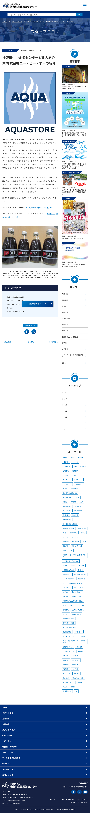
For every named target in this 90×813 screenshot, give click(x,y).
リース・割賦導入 (68, 579)
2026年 (64, 393)
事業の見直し (76, 614)
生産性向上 (66, 574)
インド (74, 475)
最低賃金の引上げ (68, 682)
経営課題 (81, 605)
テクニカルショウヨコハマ (71, 537)
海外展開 (66, 678)
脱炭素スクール (68, 647)
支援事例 (6, 724)
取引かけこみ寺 (77, 592)
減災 (75, 588)
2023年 (64, 411)
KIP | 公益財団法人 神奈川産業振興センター (20, 5)
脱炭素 (65, 458)
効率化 (80, 682)
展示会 (83, 533)
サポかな (65, 349)
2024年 (64, 405)
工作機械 (82, 636)
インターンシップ (68, 651)
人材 (81, 502)
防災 (81, 588)
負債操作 (66, 665)
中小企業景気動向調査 (11, 758)
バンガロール (78, 480)
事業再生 (78, 506)
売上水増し (75, 660)
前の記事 (7, 342)
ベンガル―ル (67, 484)
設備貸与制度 (67, 691)
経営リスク (66, 673)
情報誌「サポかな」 (10, 747)
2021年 (64, 423)
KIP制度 (81, 565)
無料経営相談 (82, 528)
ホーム (5, 707)
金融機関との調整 (68, 619)
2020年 (64, 429)
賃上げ (65, 687)
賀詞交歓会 (73, 533)
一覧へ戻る (30, 342)
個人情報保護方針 (68, 799)
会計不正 (75, 669)
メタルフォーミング (69, 636)
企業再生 (65, 330)
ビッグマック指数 (78, 678)
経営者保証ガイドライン (70, 627)
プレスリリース (8, 752)
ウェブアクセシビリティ (80, 802)
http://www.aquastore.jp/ (37, 207)
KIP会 (64, 363)
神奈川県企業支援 (68, 570)
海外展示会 (74, 488)
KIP (76, 691)
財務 (75, 466)
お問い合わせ (7, 775)
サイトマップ (55, 799)
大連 (64, 550)
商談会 (65, 502)
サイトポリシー (83, 799)
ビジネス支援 (7, 713)
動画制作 (76, 673)
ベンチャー (66, 318)
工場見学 (74, 502)
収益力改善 (66, 511)
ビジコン (66, 592)
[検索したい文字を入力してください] (42, 14)
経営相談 (65, 294)
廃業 (64, 605)
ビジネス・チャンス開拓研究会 (72, 356)
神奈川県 (75, 515)
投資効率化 (81, 579)
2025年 (64, 399)
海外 (84, 542)
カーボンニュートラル (78, 458)
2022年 (64, 417)
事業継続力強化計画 (75, 583)
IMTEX (65, 488)
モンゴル (79, 647)
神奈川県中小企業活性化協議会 (73, 601)
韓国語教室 (75, 542)
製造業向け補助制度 (80, 574)
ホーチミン (66, 480)
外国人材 (66, 462)
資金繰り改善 (78, 511)
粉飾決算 (66, 656)
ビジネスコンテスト (69, 565)
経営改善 (66, 515)
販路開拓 (65, 300)
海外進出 (65, 306)
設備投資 (65, 312)
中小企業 (80, 651)
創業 (77, 497)
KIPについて (7, 735)
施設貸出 (6, 718)
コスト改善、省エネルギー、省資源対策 (74, 641)
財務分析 (66, 660)
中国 (70, 550)
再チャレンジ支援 (68, 528)
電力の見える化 (77, 546)
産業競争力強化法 (78, 610)
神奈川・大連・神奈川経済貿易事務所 (74, 556)
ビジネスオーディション (70, 561)
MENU (84, 5)
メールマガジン (8, 769)
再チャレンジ (76, 596)
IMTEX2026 (78, 632)
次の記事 (53, 342)
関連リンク (6, 763)
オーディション (68, 497)
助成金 (73, 687)
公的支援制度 (67, 519)
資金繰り (83, 466)
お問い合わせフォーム (38, 303)
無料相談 (66, 610)
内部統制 (66, 669)
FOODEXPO (78, 484)
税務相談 (75, 471)
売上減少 (66, 614)
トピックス (6, 741)
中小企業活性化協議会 (70, 524)
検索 (79, 15)
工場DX (80, 570)
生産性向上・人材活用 (70, 337)
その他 (64, 343)
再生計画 (72, 605)
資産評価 (75, 665)
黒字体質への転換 (68, 623)
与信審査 (75, 656)
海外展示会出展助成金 (70, 493)
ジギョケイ (66, 588)
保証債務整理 (67, 632)
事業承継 (65, 324)
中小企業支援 (67, 506)
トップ (4, 22)
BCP (64, 583)
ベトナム (66, 475)
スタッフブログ (17, 22)
